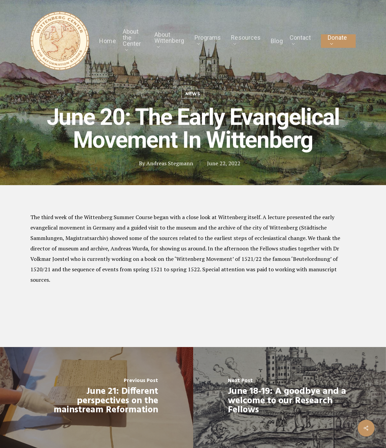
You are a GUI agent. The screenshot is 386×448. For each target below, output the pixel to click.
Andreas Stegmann (169, 163)
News (192, 93)
